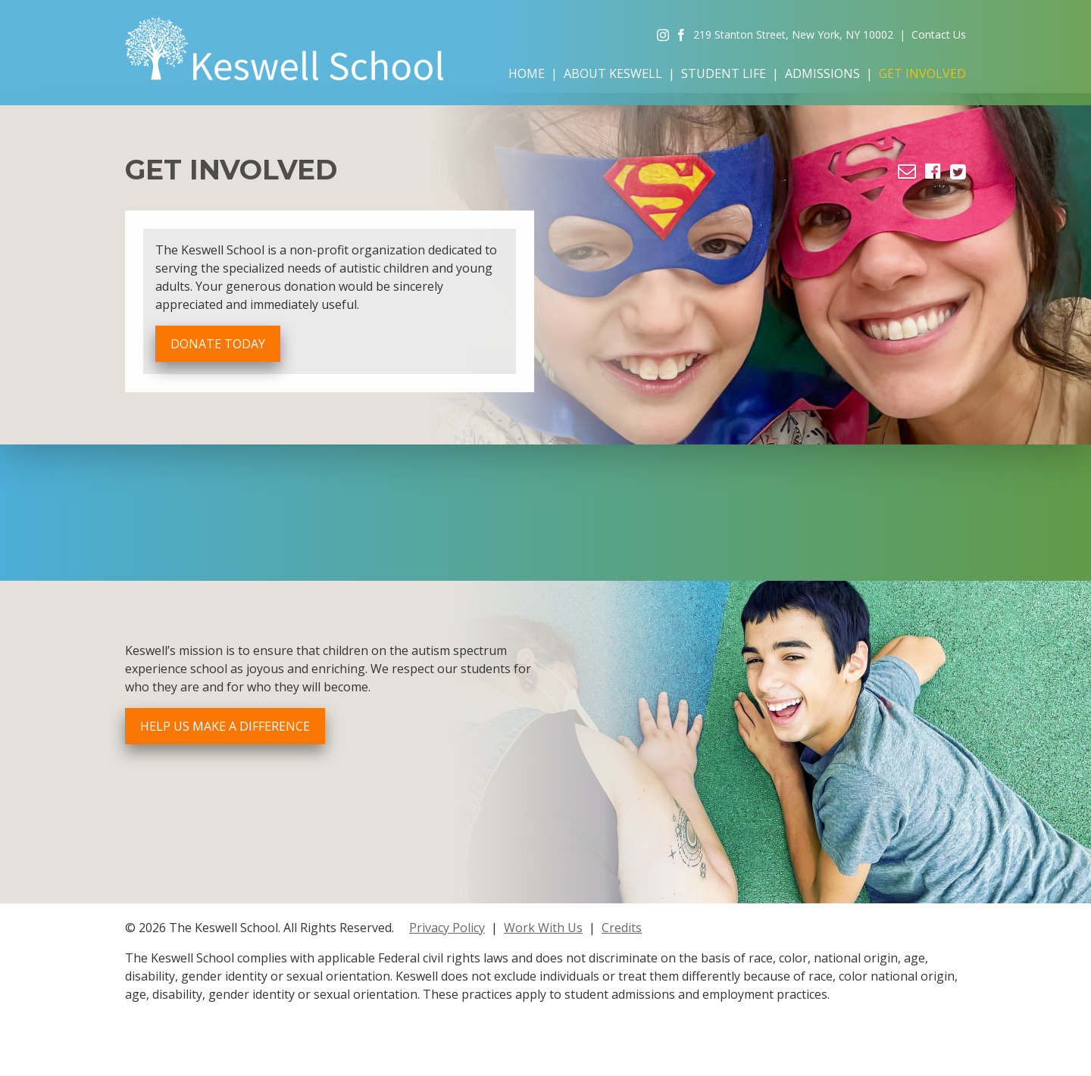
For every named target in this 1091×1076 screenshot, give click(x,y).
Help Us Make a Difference (225, 726)
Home (526, 73)
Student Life (723, 73)
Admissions (822, 73)
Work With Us (543, 927)
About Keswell (613, 73)
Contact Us (938, 34)
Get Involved (922, 73)
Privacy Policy (447, 927)
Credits (622, 927)
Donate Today (217, 343)
